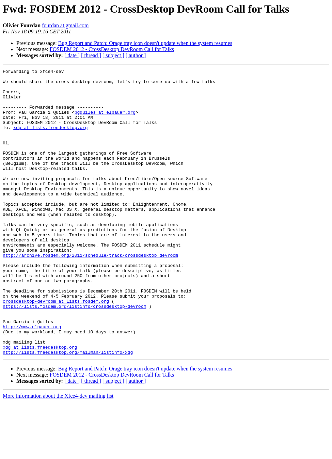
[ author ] (136, 55)
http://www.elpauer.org (32, 379)
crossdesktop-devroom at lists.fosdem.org (56, 348)
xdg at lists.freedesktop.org (50, 140)
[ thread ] (91, 55)
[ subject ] (113, 55)
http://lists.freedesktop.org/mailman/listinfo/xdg (68, 409)
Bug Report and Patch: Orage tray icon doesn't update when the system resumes (145, 43)
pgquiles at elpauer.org (105, 121)
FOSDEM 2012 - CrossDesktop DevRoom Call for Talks (112, 49)
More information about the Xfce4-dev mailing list (58, 453)
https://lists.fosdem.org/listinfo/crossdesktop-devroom (74, 354)
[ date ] (72, 55)
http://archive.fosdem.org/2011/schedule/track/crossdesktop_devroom (90, 293)
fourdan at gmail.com (65, 25)
